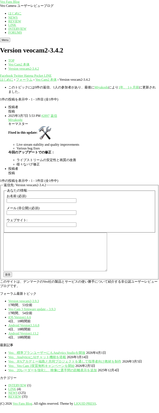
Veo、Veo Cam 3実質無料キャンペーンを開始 (41, 373)
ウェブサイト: (17, 220)
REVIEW (14, 21)
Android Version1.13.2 (23, 341)
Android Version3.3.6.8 (23, 333)
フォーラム (24, 79)
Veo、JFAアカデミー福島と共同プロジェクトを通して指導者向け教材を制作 (64, 369)
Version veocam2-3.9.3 (23, 308)
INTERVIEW (17, 29)
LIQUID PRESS (85, 411)
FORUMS (15, 32)
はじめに (15, 13)
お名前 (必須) (16, 196)
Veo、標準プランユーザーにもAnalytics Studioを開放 (46, 360)
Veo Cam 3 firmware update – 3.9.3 (31, 316)
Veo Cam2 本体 (46, 79)
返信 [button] (54, 115)
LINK (12, 25)
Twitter (18, 75)
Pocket (38, 75)
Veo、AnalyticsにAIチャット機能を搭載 (37, 364)
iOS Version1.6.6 (19, 324)
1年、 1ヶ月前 (128, 87)
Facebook (6, 75)
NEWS (13, 17)
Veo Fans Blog (9, 2)
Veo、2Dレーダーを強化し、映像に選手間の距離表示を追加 (52, 377)
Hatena (28, 75)
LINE (47, 75)
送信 (7, 281)
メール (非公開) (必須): (23, 208)
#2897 (45, 115)
